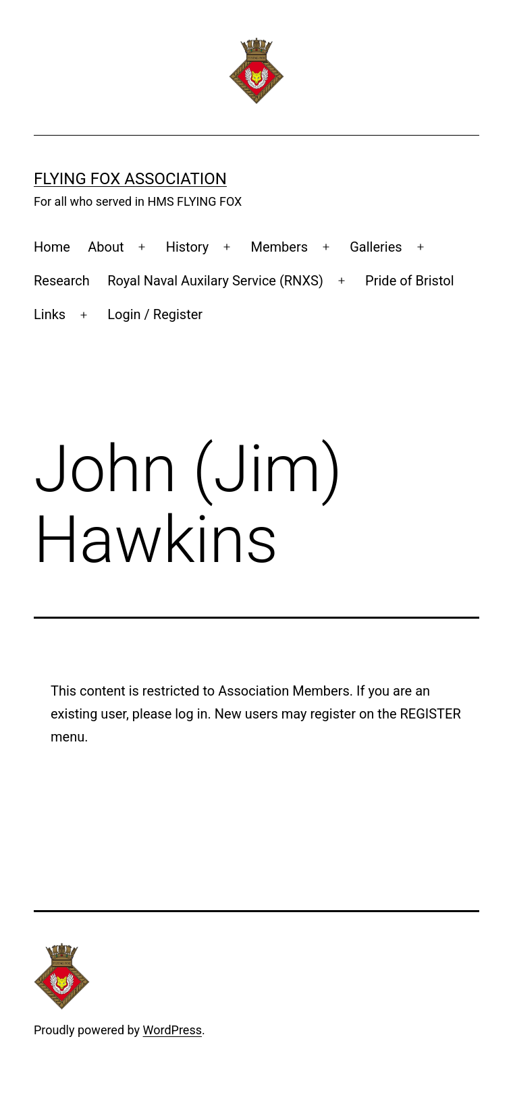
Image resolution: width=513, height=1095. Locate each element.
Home (52, 247)
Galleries (376, 247)
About (106, 247)
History (187, 247)
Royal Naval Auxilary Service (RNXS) (215, 281)
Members (279, 247)
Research (62, 281)
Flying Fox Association (130, 178)
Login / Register (154, 314)
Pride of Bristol (409, 281)
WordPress (172, 1030)
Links (49, 314)
